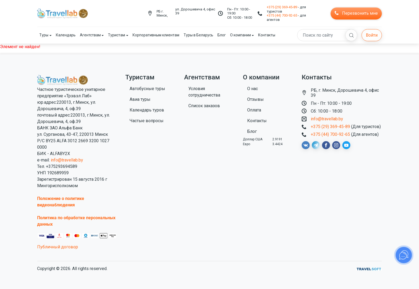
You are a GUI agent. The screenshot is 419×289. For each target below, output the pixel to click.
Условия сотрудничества (204, 92)
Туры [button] (43, 35)
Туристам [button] (116, 35)
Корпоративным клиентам (156, 35)
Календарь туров (147, 110)
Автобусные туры (147, 88)
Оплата (254, 110)
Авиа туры (140, 99)
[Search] (327, 35)
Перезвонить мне (356, 13)
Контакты (266, 35)
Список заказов (204, 105)
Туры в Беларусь (198, 35)
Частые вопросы (147, 120)
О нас (252, 88)
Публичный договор (57, 246)
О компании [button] (240, 35)
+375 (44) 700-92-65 (282, 15)
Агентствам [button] (90, 35)
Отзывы (255, 99)
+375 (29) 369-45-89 (282, 7)
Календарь (66, 35)
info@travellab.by (67, 160)
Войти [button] (372, 35)
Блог (222, 35)
